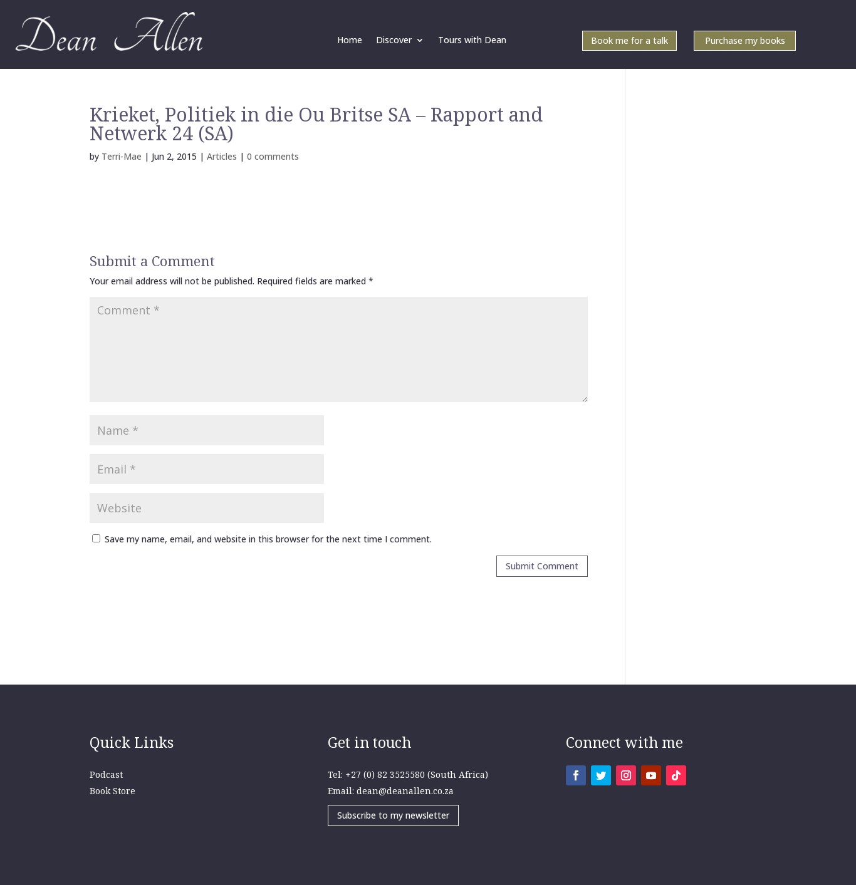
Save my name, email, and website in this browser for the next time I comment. (268, 539)
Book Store (112, 791)
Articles (222, 156)
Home (349, 41)
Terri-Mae (122, 156)
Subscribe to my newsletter (393, 815)
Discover (394, 41)
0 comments (273, 156)
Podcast (106, 774)
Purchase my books (745, 41)
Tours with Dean (472, 41)
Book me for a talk (629, 41)
